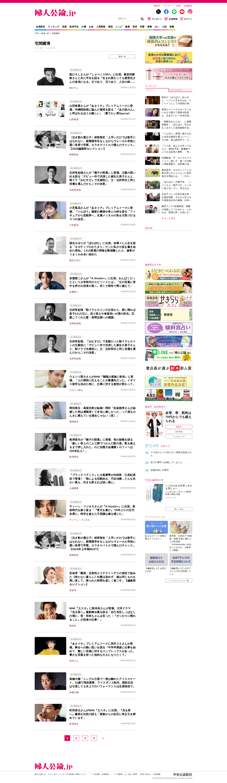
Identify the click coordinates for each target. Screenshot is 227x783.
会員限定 (40, 26)
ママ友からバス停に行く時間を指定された (171, 454)
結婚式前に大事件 (160, 470)
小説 (164, 26)
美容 (135, 26)
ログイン (186, 18)
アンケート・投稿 (171, 6)
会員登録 (171, 18)
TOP (37, 33)
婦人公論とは (40, 774)
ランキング (53, 26)
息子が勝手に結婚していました (167, 462)
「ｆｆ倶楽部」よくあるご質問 (124, 774)
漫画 (110, 26)
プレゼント (155, 18)
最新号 (157, 6)
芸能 (64, 26)
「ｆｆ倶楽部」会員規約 (99, 774)
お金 (91, 26)
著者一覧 (45, 33)
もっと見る (170, 218)
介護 (83, 26)
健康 (127, 26)
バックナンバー (178, 437)
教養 (149, 26)
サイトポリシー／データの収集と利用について (67, 774)
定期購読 (188, 6)
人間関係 (100, 26)
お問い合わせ (145, 774)
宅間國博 (56, 33)
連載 (171, 26)
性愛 (142, 26)
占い (157, 26)
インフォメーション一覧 (179, 580)
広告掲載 (156, 774)
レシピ (119, 26)
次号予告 (179, 432)
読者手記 (74, 26)
